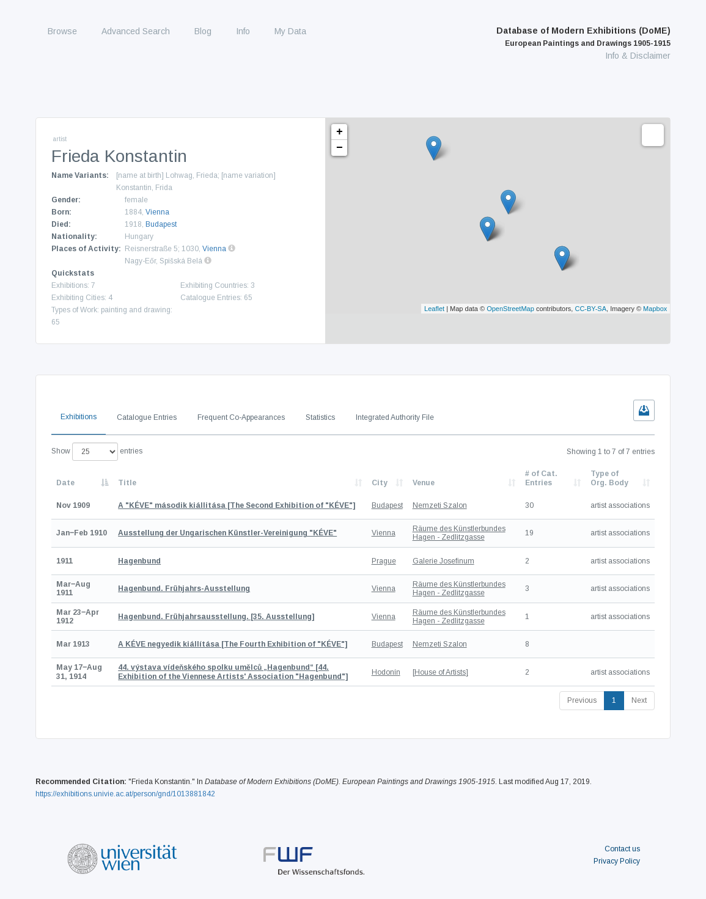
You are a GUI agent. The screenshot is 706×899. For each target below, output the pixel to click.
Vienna (157, 212)
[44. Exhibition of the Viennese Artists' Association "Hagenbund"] (233, 671)
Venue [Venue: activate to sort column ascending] (424, 483)
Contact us (622, 849)
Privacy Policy (617, 861)
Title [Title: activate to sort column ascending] (127, 483)
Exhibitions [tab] (79, 417)
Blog (202, 31)
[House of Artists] (440, 672)
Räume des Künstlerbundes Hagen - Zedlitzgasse (459, 532)
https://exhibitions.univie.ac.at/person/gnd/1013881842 (125, 794)
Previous (582, 700)
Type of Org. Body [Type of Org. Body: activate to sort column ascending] (609, 477)
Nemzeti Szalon (440, 505)
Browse (62, 31)
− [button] (339, 148)
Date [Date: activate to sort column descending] (65, 483)
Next (639, 700)
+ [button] (339, 132)
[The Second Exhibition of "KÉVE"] (236, 505)
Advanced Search (135, 31)
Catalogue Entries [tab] (147, 417)
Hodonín (386, 672)
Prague (384, 561)
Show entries (96, 451)
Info (243, 31)
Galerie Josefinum (443, 561)
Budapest (161, 224)
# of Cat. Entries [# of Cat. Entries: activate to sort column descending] (541, 477)
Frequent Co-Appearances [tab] (241, 417)
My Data (290, 31)
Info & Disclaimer (638, 56)
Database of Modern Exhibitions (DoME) (583, 37)
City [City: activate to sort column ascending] (380, 483)
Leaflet (434, 308)
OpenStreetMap (510, 308)
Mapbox (655, 308)
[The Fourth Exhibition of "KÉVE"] (232, 644)
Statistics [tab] (320, 417)
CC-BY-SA (590, 308)
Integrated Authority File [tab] (395, 417)
